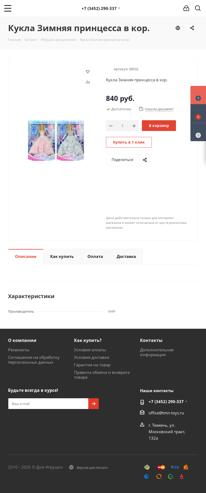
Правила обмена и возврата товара (102, 375)
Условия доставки (91, 357)
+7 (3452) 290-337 (99, 8)
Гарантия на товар (92, 364)
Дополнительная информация (157, 352)
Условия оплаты (90, 349)
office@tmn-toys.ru (166, 412)
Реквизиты (19, 349)
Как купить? (88, 340)
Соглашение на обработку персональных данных (34, 360)
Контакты (151, 340)
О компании (22, 340)
